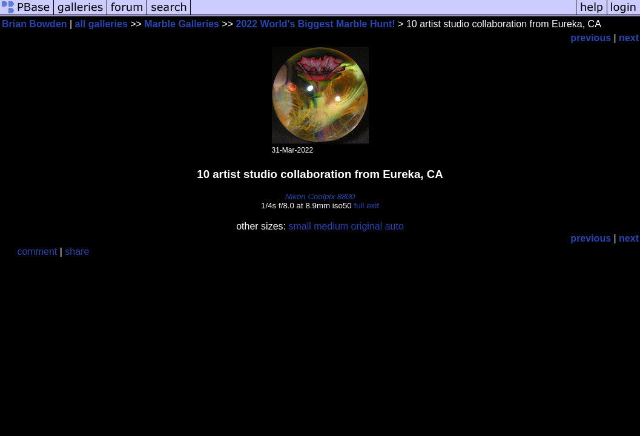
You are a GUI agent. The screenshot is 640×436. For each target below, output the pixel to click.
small (299, 226)
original (367, 226)
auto (394, 226)
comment (37, 251)
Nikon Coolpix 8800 (320, 196)
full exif (366, 205)
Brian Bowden (34, 24)
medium (331, 226)
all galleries (101, 24)
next (629, 38)
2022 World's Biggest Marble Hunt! (315, 24)
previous (590, 38)
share (77, 251)
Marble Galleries (181, 24)
